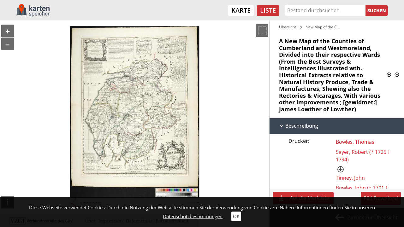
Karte (241, 10)
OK (236, 216)
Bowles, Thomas (355, 141)
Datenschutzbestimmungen (193, 216)
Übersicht (287, 27)
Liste (268, 10)
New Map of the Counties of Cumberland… (324, 27)
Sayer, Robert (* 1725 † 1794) (363, 155)
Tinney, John (350, 177)
